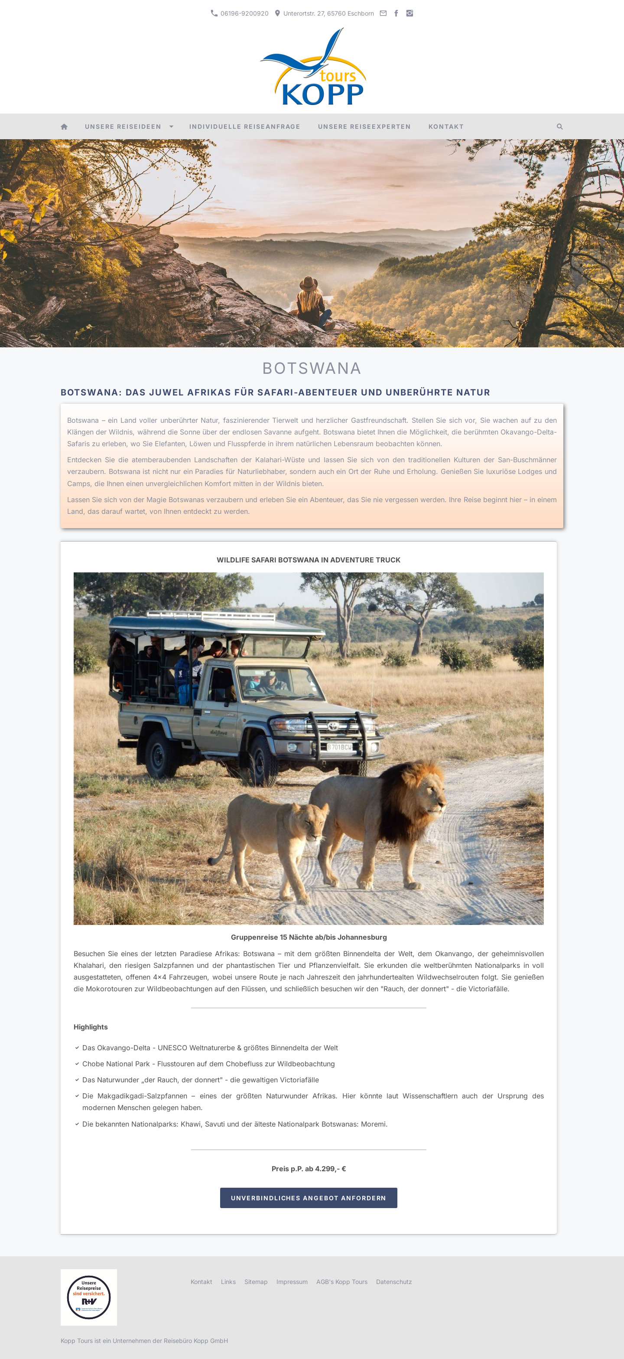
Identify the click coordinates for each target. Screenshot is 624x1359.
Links (228, 1281)
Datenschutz (394, 1281)
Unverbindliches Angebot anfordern (309, 1198)
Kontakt (201, 1281)
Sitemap (256, 1281)
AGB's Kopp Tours (341, 1281)
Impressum (292, 1281)
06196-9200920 (239, 13)
